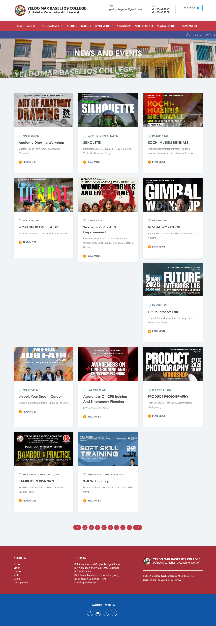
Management (21, 582)
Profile (17, 564)
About (31, 26)
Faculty (86, 26)
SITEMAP (179, 580)
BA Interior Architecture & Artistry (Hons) (96, 575)
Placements (102, 26)
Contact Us (189, 26)
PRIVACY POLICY (165, 580)
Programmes (50, 26)
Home (19, 26)
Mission (18, 571)
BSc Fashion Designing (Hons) (90, 579)
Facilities (71, 26)
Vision (17, 568)
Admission (124, 26)
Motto (17, 575)
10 (139, 527)
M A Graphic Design (85, 582)
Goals (17, 579)
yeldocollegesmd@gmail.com (123, 9)
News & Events (166, 26)
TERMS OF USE (149, 580)
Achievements (144, 26)
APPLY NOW (191, 8)
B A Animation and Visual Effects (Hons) (96, 568)
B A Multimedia (82, 571)
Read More (27, 162)
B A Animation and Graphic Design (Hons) (97, 564)
